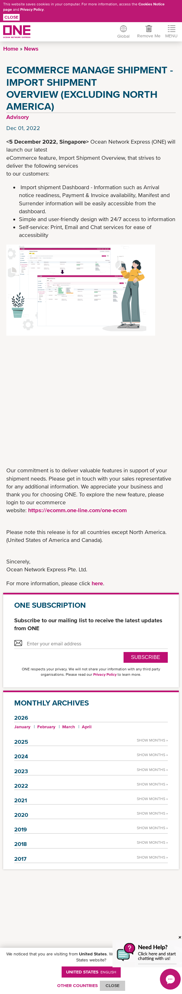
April (87, 726)
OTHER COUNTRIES (77, 985)
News (31, 48)
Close (11, 17)
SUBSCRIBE (145, 657)
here (97, 583)
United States (91, 971)
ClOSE (112, 985)
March (68, 726)
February (46, 726)
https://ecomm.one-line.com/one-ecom (77, 510)
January (22, 726)
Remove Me (148, 35)
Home (10, 48)
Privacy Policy (32, 9)
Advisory (17, 117)
